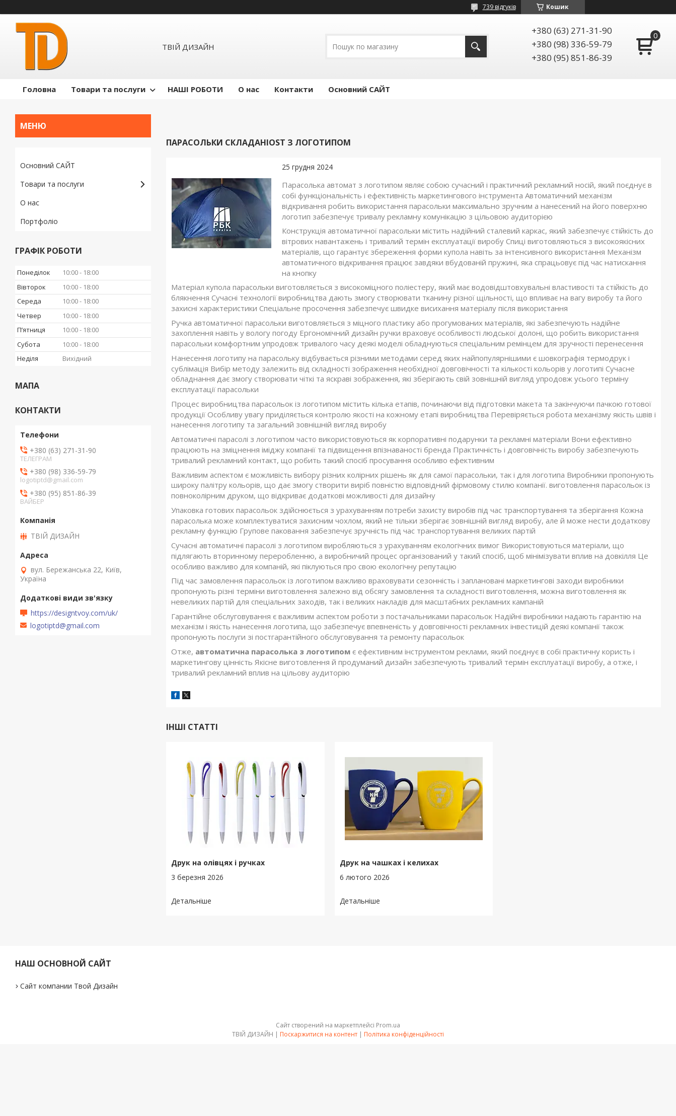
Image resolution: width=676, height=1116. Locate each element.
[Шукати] (476, 46)
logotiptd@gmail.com (65, 625)
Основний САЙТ (359, 89)
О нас (248, 89)
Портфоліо (39, 221)
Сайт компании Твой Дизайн (69, 986)
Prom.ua (388, 1025)
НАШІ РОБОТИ (195, 89)
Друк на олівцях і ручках (218, 862)
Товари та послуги (108, 89)
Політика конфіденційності (404, 1034)
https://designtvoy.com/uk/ (74, 613)
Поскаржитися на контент (318, 1034)
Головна (39, 89)
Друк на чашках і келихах (389, 862)
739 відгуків (499, 7)
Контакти (293, 89)
